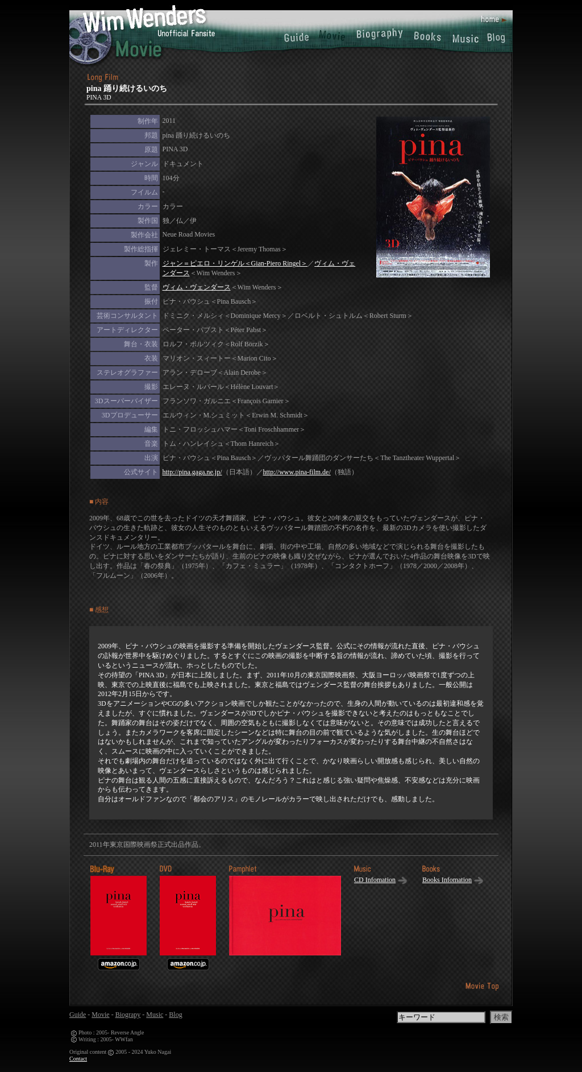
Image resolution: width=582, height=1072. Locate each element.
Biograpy (128, 1015)
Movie (100, 1015)
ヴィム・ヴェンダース (197, 287)
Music (154, 1015)
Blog (175, 1015)
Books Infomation (447, 880)
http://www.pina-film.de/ (297, 472)
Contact (78, 1059)
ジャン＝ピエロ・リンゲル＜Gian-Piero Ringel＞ (235, 263)
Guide (77, 1015)
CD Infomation (375, 880)
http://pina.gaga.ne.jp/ (192, 472)
